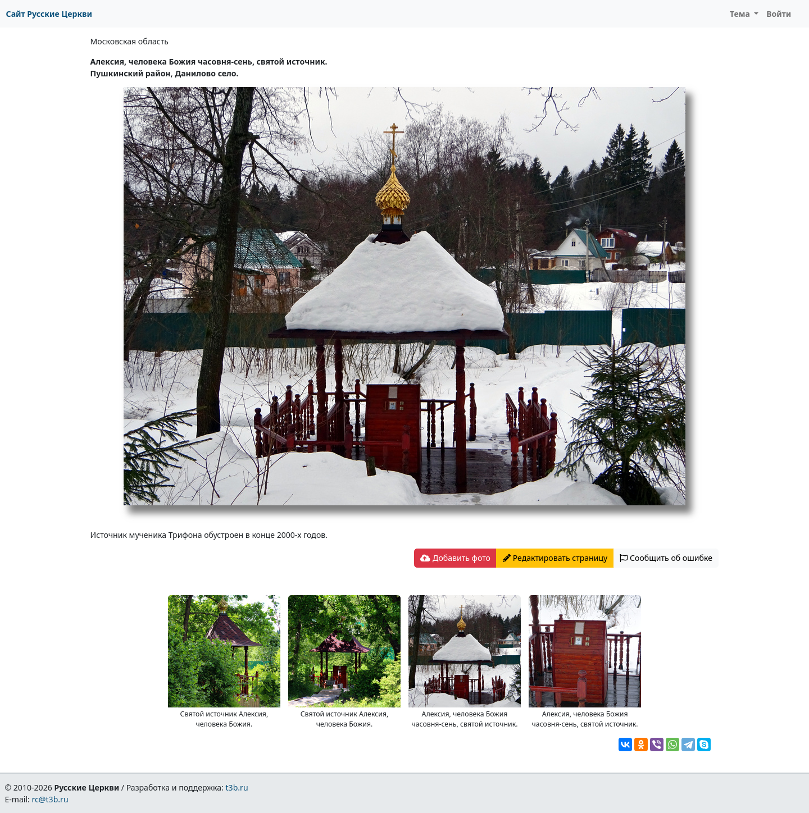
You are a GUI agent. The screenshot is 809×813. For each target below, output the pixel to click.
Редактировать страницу (555, 557)
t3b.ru (237, 787)
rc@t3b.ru (50, 799)
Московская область (129, 41)
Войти (778, 13)
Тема (741, 13)
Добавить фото (455, 557)
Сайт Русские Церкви (49, 13)
